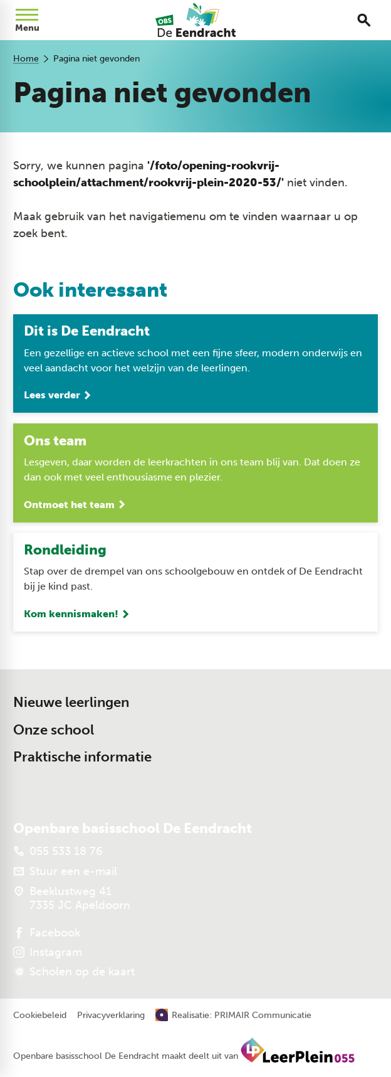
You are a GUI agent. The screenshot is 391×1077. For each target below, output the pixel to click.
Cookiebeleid (39, 1016)
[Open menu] (27, 20)
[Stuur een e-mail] (65, 871)
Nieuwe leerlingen (71, 702)
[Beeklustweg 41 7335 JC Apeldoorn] (71, 898)
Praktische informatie (82, 757)
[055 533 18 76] (58, 851)
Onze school (53, 729)
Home (26, 58)
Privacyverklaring (111, 1016)
